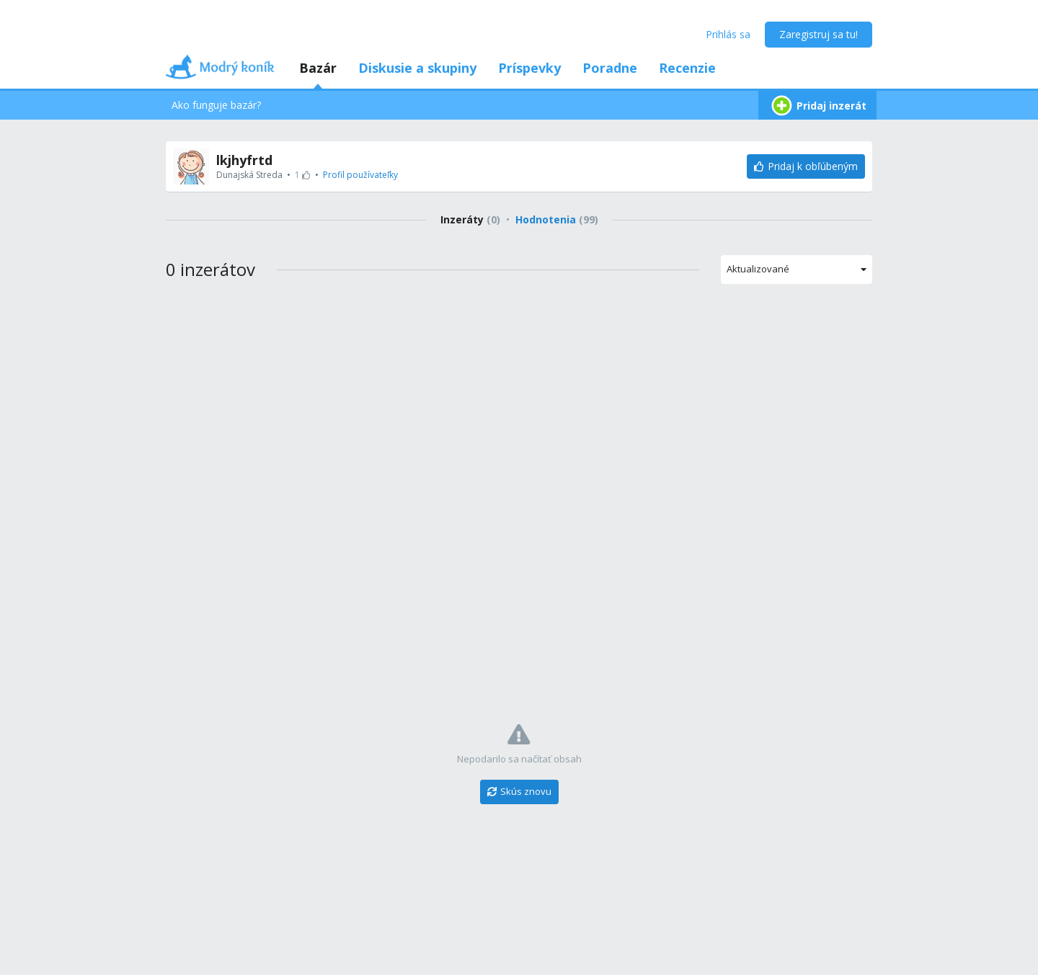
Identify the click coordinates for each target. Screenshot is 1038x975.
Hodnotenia (556, 219)
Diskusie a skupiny (417, 67)
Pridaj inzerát (817, 105)
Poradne (609, 67)
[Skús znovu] (519, 792)
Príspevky (529, 67)
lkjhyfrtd (244, 160)
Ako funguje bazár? (216, 105)
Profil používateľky (360, 175)
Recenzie (687, 67)
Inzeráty (470, 219)
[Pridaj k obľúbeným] (806, 166)
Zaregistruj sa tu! (818, 34)
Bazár (318, 67)
